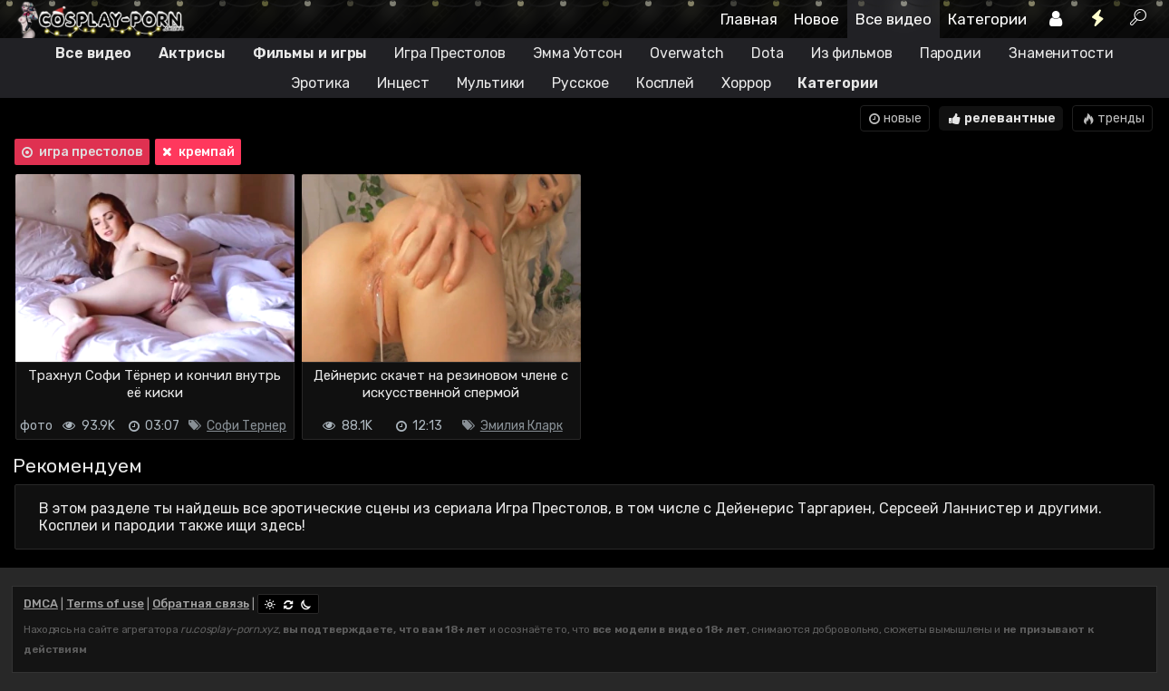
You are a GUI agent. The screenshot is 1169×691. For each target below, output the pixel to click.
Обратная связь (200, 603)
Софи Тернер (246, 425)
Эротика (320, 83)
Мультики (491, 83)
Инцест (403, 83)
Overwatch (687, 53)
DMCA (41, 603)
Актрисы (192, 53)
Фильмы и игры (310, 53)
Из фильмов (852, 53)
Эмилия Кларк (521, 425)
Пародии (950, 53)
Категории (987, 19)
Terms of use (105, 603)
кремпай (197, 152)
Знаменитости (1061, 53)
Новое (816, 19)
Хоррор (745, 83)
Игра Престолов (450, 53)
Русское (580, 83)
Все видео (893, 19)
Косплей (665, 83)
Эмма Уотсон (578, 53)
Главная (749, 19)
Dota (767, 53)
